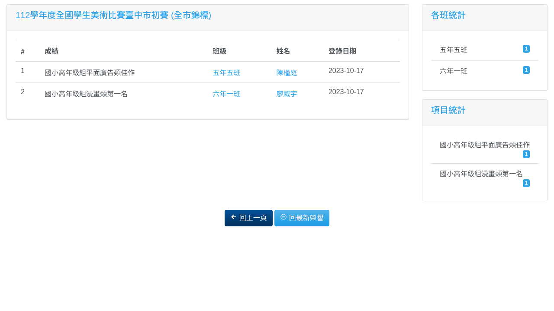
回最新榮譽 (301, 217)
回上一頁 (248, 217)
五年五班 (226, 72)
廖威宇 (286, 94)
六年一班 (226, 94)
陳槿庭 (286, 72)
